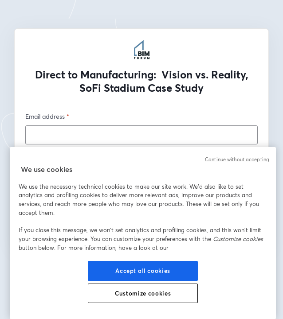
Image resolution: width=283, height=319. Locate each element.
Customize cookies (143, 293)
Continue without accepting (237, 159)
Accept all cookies (142, 271)
